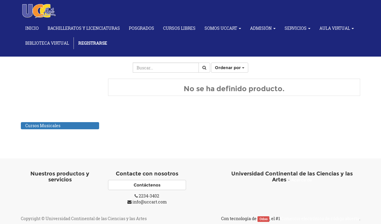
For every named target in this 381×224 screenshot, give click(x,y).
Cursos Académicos (45, 94)
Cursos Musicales (42, 125)
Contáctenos (147, 185)
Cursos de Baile (40, 110)
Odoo (264, 219)
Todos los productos (44, 87)
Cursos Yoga (37, 140)
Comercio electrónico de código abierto (320, 218)
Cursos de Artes (40, 102)
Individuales (44, 133)
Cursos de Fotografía (45, 118)
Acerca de (301, 180)
